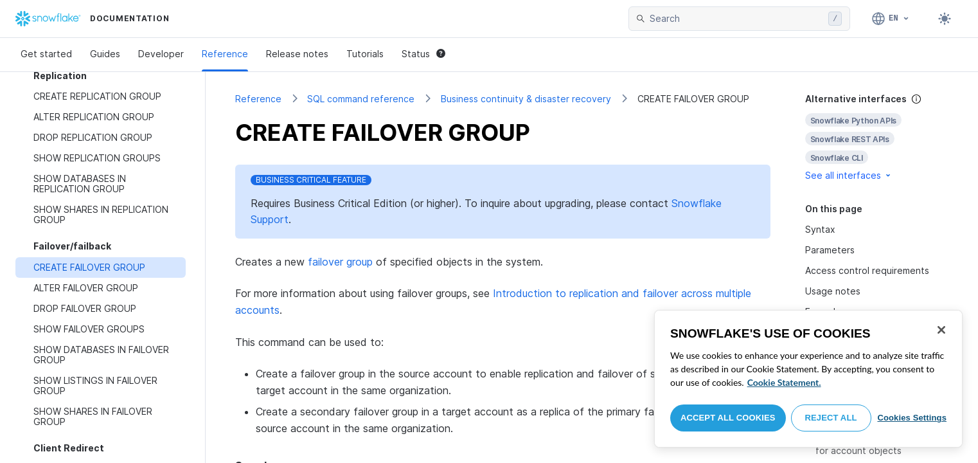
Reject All (831, 417)
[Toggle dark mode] (944, 19)
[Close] (941, 330)
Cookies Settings (912, 417)
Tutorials (365, 53)
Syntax (820, 229)
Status (423, 53)
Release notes (297, 53)
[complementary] (877, 137)
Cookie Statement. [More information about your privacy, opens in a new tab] (784, 382)
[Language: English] (891, 19)
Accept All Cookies (728, 417)
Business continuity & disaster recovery (526, 98)
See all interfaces (849, 175)
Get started (46, 53)
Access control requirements (867, 270)
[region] (808, 379)
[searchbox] (736, 18)
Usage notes (832, 291)
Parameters (830, 249)
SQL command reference (360, 98)
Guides (105, 53)
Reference (225, 53)
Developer (161, 53)
